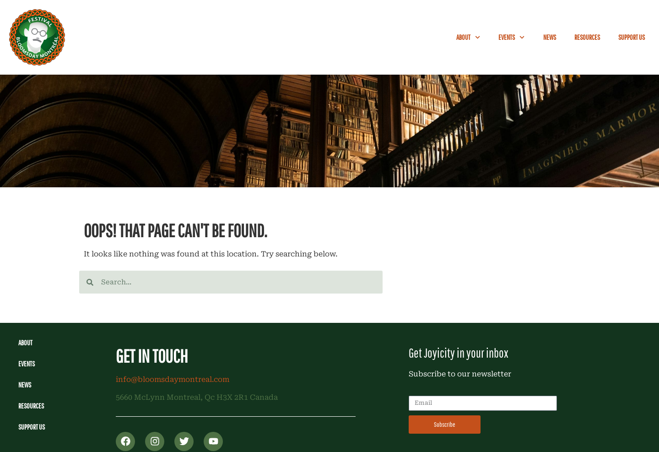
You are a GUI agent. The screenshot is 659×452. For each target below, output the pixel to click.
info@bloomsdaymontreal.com (172, 379)
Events (511, 37)
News (549, 37)
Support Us (631, 37)
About (468, 37)
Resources (587, 37)
